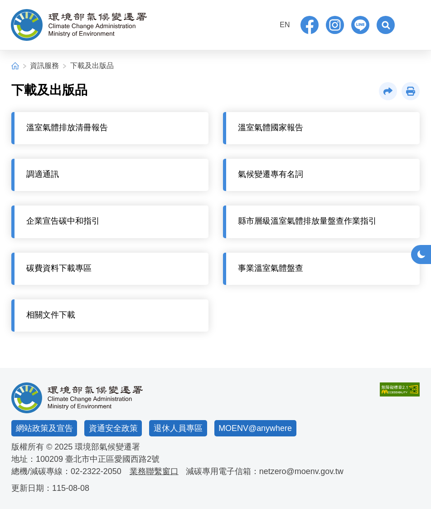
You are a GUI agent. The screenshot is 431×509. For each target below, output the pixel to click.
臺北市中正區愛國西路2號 (112, 459)
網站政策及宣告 (44, 428)
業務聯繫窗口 (154, 471)
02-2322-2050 (96, 471)
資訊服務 (44, 65)
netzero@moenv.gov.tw (301, 471)
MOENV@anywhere (255, 428)
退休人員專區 (178, 428)
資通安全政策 (113, 428)
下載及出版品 (92, 65)
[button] (386, 25)
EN (285, 25)
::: (265, 24)
